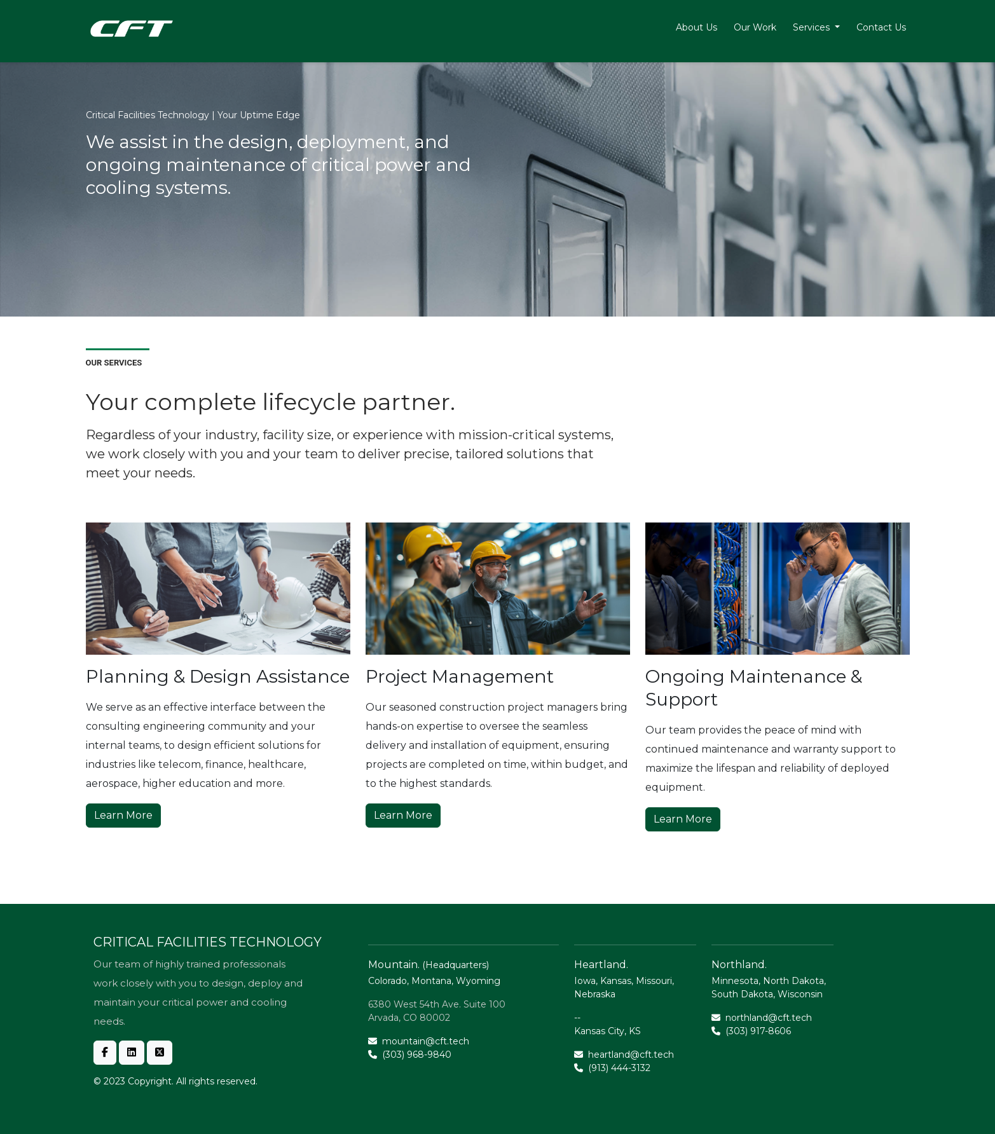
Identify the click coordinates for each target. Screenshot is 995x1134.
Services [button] (812, 27)
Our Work (755, 27)
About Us (696, 27)
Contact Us (881, 27)
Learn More (123, 815)
